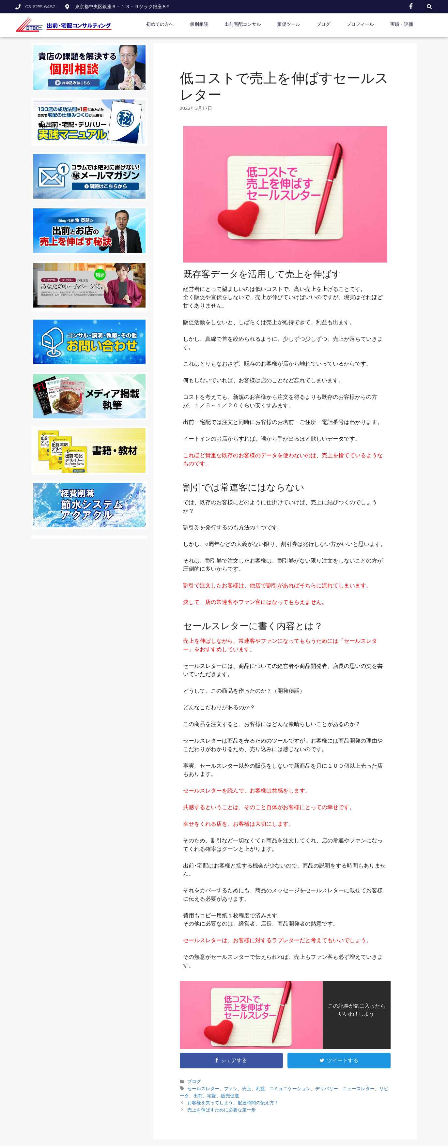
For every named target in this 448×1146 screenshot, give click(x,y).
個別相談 (199, 24)
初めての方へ (160, 24)
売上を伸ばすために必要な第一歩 (221, 1110)
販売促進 (230, 1096)
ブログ (323, 24)
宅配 (211, 1096)
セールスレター (203, 1088)
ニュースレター (359, 1088)
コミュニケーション (290, 1088)
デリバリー (326, 1088)
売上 (246, 1088)
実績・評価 (401, 24)
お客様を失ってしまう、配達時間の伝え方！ (233, 1102)
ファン (231, 1088)
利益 (260, 1088)
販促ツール (288, 24)
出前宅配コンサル (242, 24)
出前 (198, 1096)
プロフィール (360, 24)
